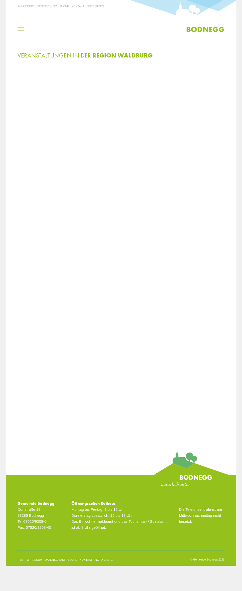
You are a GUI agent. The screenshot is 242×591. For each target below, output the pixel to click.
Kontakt (77, 6)
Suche (64, 6)
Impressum (25, 6)
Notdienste (96, 6)
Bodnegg (205, 29)
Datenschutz (47, 6)
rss (20, 559)
